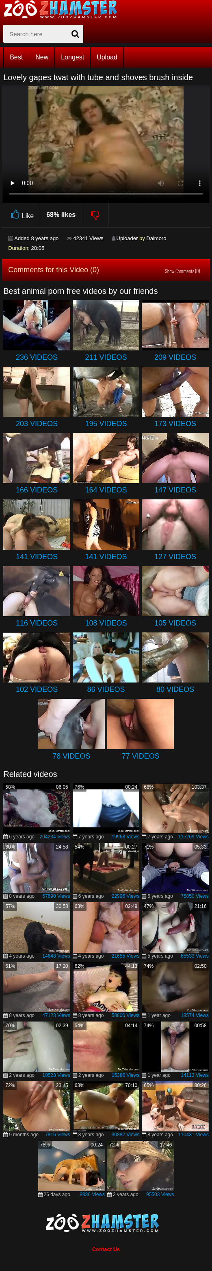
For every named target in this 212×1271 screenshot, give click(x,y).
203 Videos (37, 424)
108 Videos (106, 623)
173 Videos (175, 424)
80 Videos (175, 689)
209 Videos (175, 357)
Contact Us (106, 1249)
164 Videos (106, 490)
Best (16, 57)
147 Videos (175, 490)
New (41, 57)
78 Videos (71, 756)
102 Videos (37, 689)
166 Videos (37, 490)
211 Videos (106, 357)
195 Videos (106, 424)
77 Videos (141, 756)
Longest (72, 57)
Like (21, 214)
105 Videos (175, 623)
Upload (107, 57)
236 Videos (37, 357)
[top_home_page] (64, 9)
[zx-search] (43, 34)
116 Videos (37, 623)
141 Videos (37, 557)
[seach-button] (75, 34)
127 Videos (175, 557)
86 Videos (106, 689)
